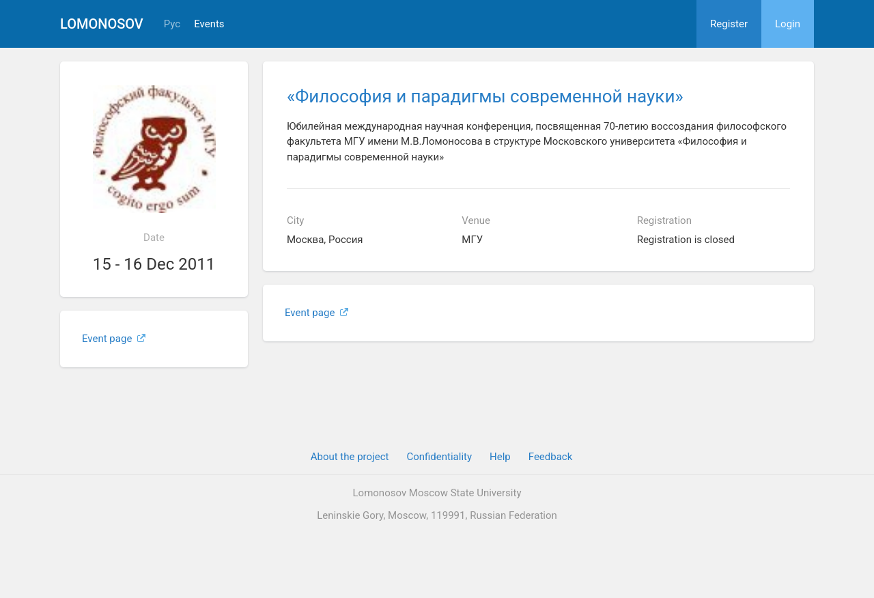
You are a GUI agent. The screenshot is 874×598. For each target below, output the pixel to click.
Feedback (550, 457)
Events (209, 24)
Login (787, 24)
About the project (350, 457)
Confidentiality (439, 457)
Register (729, 24)
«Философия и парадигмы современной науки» (485, 96)
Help (500, 457)
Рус (172, 24)
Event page (113, 338)
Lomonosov (101, 24)
